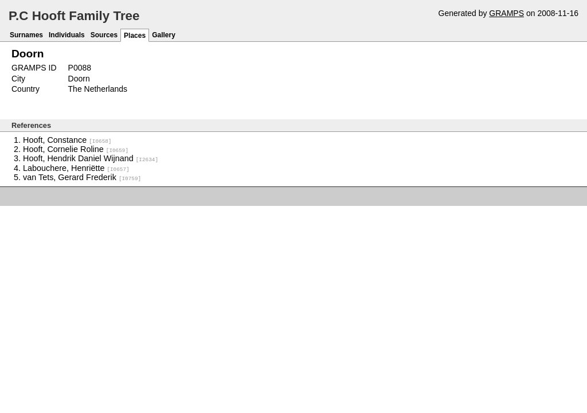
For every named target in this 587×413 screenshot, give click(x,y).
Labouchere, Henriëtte (76, 167)
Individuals (67, 35)
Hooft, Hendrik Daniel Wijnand (90, 158)
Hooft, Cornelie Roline (75, 149)
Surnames (26, 35)
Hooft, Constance (67, 140)
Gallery (163, 35)
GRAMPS (506, 13)
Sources (104, 35)
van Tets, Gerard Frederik (82, 176)
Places (135, 36)
